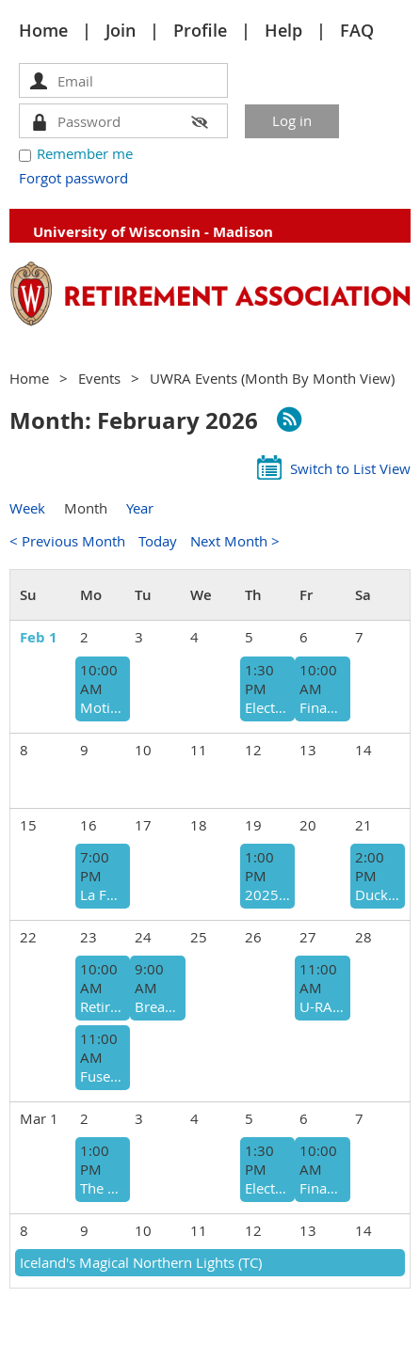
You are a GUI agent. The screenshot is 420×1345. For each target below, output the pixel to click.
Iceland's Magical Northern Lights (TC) (141, 1262)
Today (157, 540)
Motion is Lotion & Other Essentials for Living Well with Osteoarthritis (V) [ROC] (102, 707)
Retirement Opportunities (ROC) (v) (102, 1006)
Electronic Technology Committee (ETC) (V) (267, 707)
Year (139, 507)
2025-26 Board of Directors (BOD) (267, 894)
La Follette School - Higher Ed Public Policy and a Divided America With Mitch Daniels (102, 894)
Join (120, 30)
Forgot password (73, 177)
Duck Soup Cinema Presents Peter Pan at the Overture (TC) (377, 894)
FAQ (357, 30)
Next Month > (235, 540)
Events (99, 378)
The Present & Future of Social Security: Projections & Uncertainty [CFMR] (102, 1188)
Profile (200, 30)
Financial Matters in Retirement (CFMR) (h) (322, 707)
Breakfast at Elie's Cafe (157, 1006)
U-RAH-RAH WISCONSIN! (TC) (322, 1006)
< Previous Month (67, 540)
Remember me (85, 153)
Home (43, 30)
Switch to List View (350, 468)
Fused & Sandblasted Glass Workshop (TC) (102, 1076)
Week (27, 507)
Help (283, 30)
